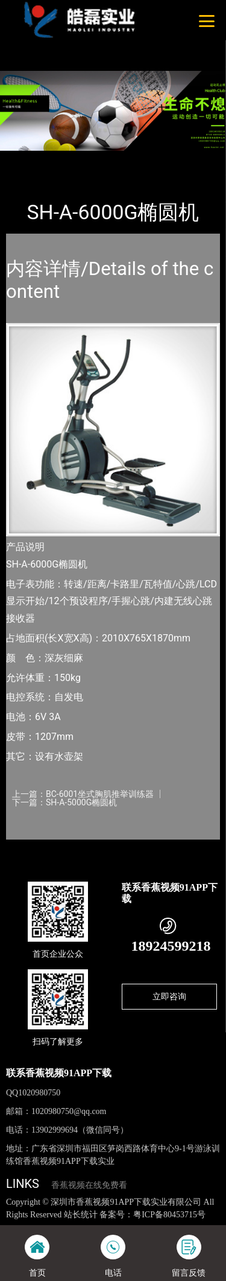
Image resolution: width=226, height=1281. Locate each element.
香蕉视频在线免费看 (89, 1185)
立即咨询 (169, 996)
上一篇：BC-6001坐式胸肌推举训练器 (83, 794)
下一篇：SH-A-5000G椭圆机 (64, 802)
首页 (25, 158)
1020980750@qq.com (69, 1111)
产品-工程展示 (71, 158)
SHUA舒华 (128, 158)
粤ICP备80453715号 (169, 1214)
